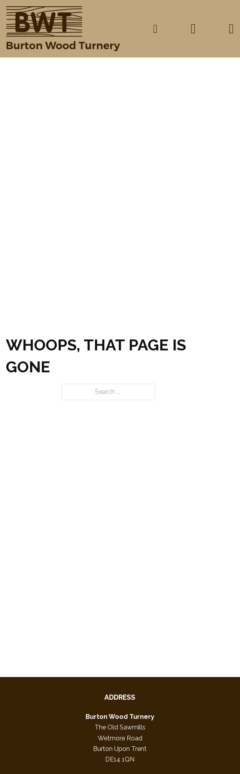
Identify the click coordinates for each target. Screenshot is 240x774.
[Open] (231, 29)
